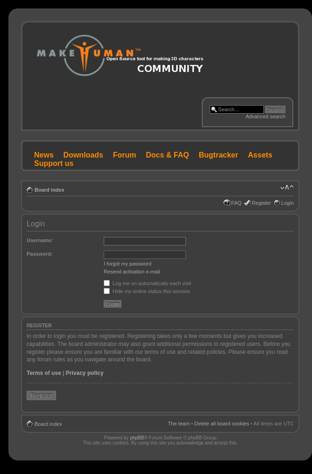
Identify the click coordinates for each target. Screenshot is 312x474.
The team (179, 423)
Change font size (287, 188)
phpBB (137, 437)
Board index (49, 190)
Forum (124, 155)
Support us (53, 163)
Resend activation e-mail (132, 271)
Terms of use (44, 373)
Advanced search (265, 116)
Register (261, 203)
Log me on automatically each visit (147, 283)
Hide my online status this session (147, 291)
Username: (40, 240)
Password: (40, 254)
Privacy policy (85, 373)
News (44, 155)
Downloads (83, 155)
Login (287, 203)
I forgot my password (127, 263)
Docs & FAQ (167, 155)
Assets (260, 155)
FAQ (236, 203)
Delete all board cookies (221, 423)
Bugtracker (218, 155)
